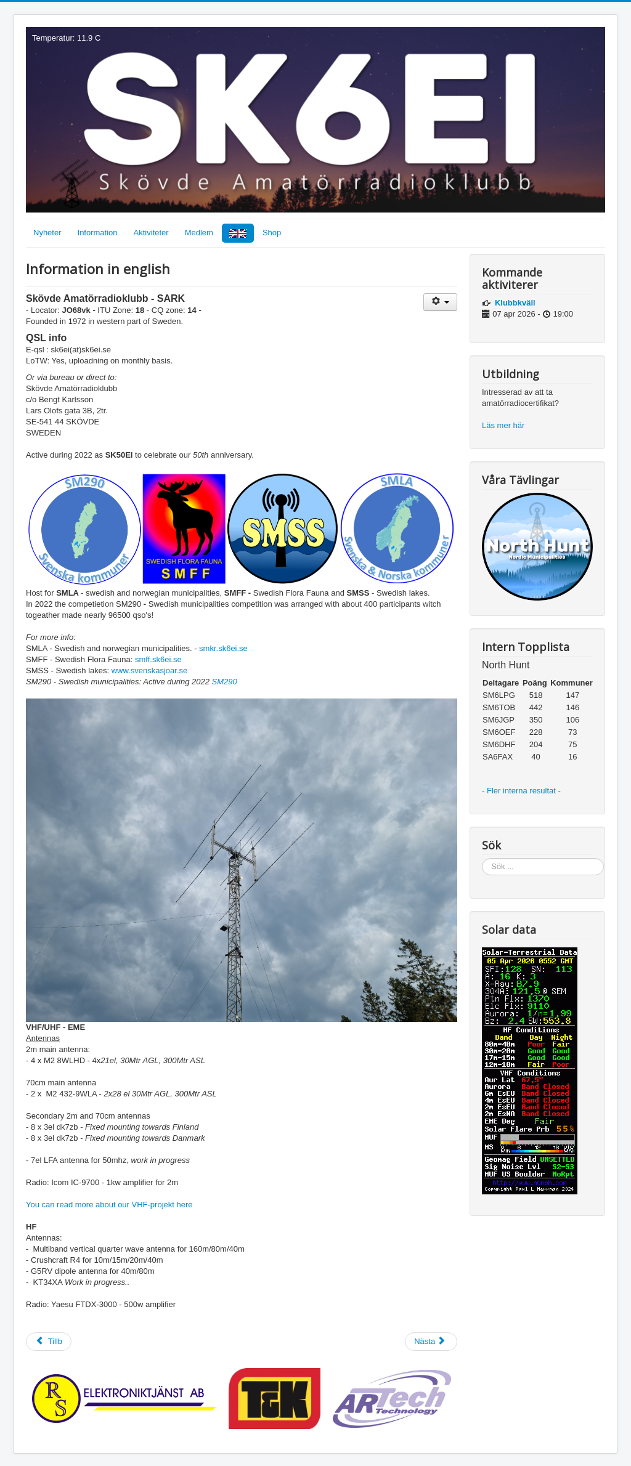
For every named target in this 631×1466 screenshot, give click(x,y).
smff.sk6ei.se (158, 659)
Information (98, 232)
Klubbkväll (515, 302)
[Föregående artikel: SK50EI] (48, 1341)
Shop (272, 232)
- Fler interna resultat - (522, 790)
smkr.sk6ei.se (223, 648)
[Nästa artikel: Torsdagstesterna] (431, 1341)
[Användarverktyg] (440, 302)
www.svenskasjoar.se (150, 670)
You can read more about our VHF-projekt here (109, 1204)
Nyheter (47, 232)
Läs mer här (504, 425)
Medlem (199, 232)
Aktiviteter (151, 232)
